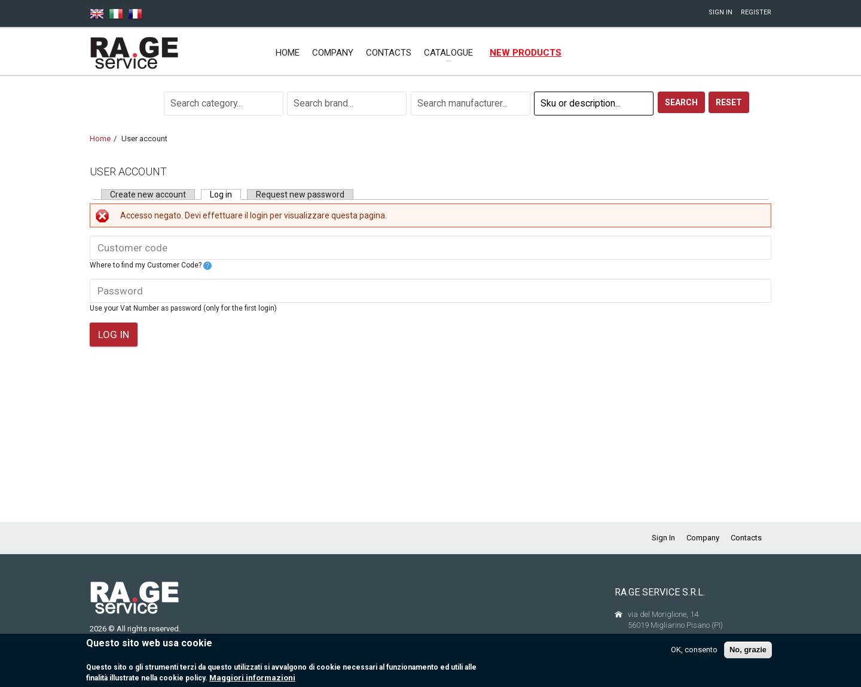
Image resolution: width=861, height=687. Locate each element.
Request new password (300, 194)
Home (288, 52)
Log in (225, 194)
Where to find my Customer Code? (151, 265)
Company (332, 52)
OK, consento (694, 654)
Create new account (148, 194)
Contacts (388, 52)
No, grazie (748, 654)
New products (525, 52)
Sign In (720, 12)
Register (756, 12)
